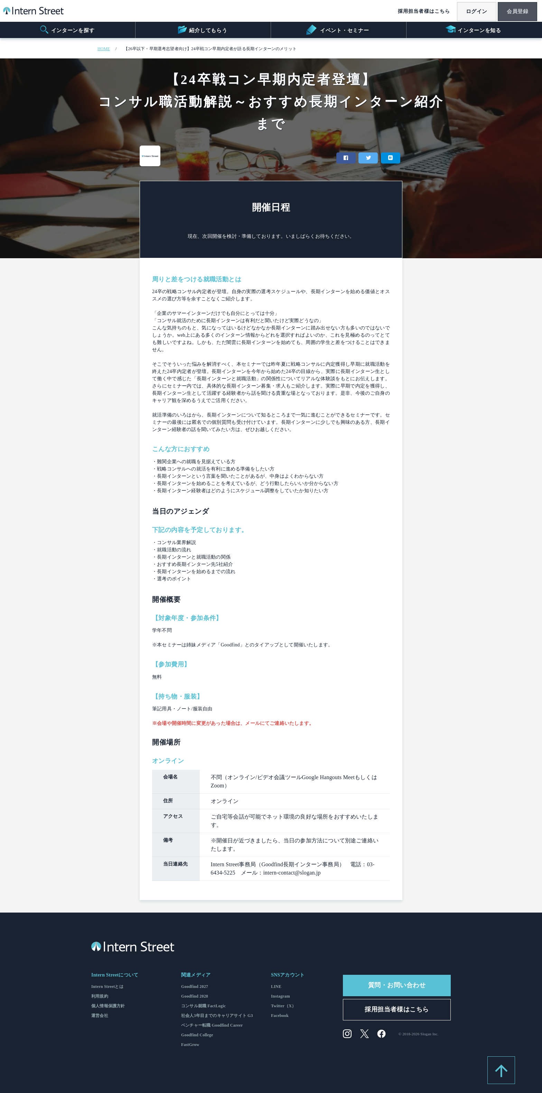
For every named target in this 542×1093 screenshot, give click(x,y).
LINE (276, 986)
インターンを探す (67, 30)
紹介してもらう (202, 30)
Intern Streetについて (114, 975)
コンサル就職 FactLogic (203, 1005)
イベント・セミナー (337, 30)
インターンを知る (473, 30)
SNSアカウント (288, 975)
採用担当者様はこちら (417, 11)
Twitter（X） (283, 1005)
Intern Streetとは (107, 986)
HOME (103, 48)
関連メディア (196, 975)
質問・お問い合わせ (397, 985)
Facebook (280, 1015)
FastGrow (190, 1044)
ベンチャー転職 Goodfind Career (212, 1025)
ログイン (471, 11)
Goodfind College (197, 1035)
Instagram (280, 996)
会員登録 (515, 11)
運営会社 (99, 1015)
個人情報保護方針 (108, 1005)
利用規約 (99, 996)
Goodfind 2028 (194, 996)
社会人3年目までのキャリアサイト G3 (217, 1015)
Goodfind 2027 (194, 986)
